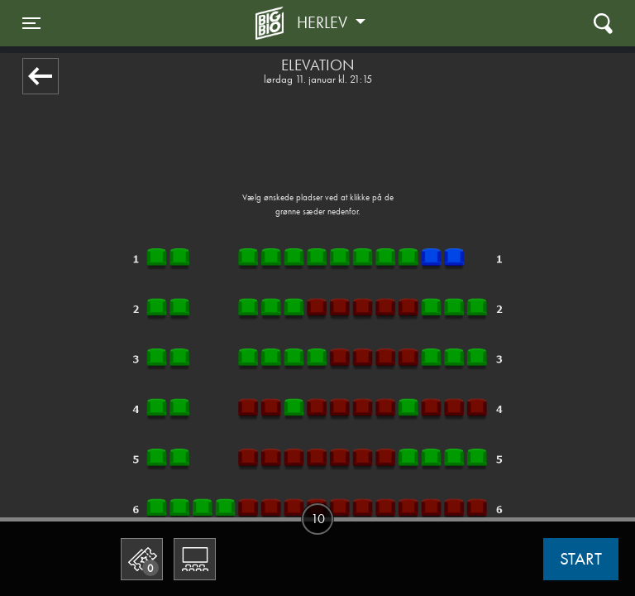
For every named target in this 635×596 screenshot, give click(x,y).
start (581, 559)
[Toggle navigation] (31, 23)
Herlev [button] (324, 22)
